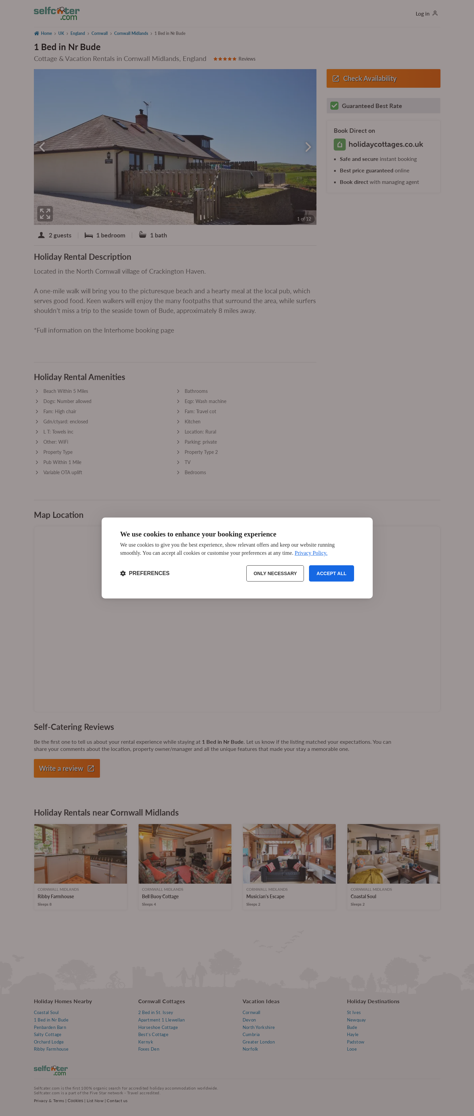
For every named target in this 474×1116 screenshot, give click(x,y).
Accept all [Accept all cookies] (331, 573)
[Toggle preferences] (145, 573)
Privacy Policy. (311, 553)
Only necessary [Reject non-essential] (275, 573)
